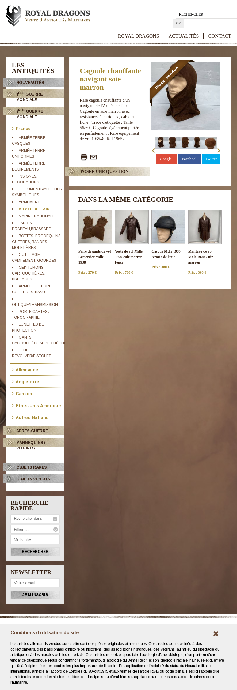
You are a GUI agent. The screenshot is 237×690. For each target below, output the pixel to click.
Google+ (168, 158)
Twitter (211, 158)
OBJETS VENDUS (33, 479)
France (21, 128)
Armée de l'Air (34, 209)
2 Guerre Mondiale (29, 113)
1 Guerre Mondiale (29, 96)
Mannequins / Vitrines (30, 445)
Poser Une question (104, 171)
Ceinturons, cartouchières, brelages (28, 273)
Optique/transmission (35, 304)
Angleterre (25, 381)
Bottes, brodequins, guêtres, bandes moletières (37, 242)
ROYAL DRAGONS (138, 26)
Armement (29, 202)
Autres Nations (30, 417)
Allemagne (25, 369)
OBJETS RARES (31, 467)
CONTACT (219, 26)
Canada (22, 393)
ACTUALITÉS (184, 26)
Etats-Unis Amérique (36, 405)
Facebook (190, 158)
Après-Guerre (32, 431)
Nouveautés (30, 82)
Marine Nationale (37, 216)
